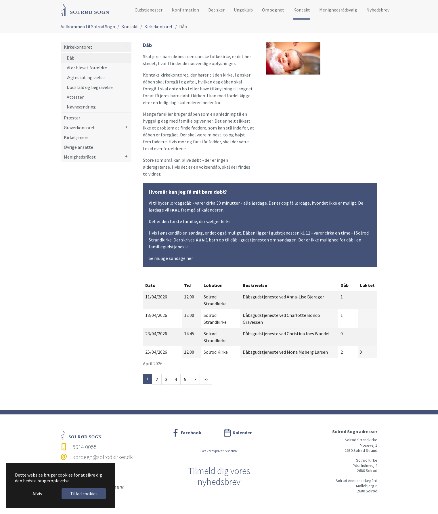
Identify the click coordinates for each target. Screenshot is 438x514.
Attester (75, 97)
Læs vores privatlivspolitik (219, 451)
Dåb (70, 58)
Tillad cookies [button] (83, 493)
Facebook (191, 432)
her (189, 258)
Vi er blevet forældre (87, 68)
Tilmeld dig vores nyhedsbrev (219, 476)
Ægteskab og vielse (86, 77)
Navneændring (81, 107)
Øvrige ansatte (78, 147)
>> (206, 379)
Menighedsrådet (80, 157)
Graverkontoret (79, 127)
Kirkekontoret (78, 47)
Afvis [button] (37, 493)
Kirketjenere (76, 137)
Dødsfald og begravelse (90, 87)
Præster (72, 118)
